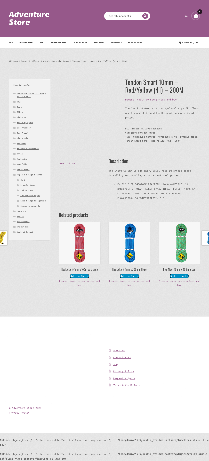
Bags (19, 102)
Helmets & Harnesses (28, 148)
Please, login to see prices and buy (151, 99)
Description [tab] (67, 163)
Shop (11, 42)
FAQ (115, 364)
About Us (119, 350)
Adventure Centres (144, 137)
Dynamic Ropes (60, 61)
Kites (20, 154)
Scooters (21, 211)
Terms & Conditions (126, 385)
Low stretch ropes (30, 195)
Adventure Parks (25, 42)
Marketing (22, 159)
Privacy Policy (123, 371)
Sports (20, 216)
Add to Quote (79, 276)
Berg (42, 42)
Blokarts (21, 117)
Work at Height (81, 42)
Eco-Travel (99, 42)
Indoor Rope (26, 190)
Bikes (20, 112)
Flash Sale (22, 138)
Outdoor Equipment (58, 42)
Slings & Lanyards (30, 206)
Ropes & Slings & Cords (35, 61)
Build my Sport (135, 42)
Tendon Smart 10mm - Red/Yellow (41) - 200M (152, 141)
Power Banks (23, 169)
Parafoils (22, 164)
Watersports (116, 42)
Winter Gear (23, 227)
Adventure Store (29, 17)
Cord (22, 180)
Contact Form (122, 357)
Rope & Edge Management (33, 201)
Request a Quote (124, 378)
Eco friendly (24, 128)
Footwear (21, 143)
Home (15, 61)
